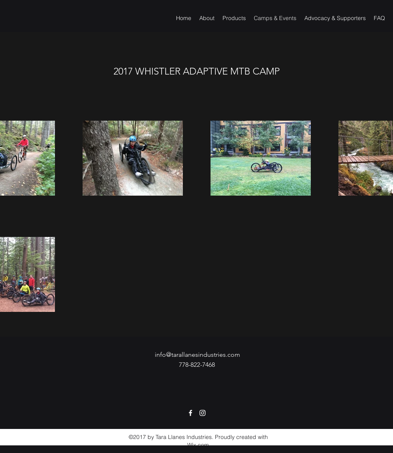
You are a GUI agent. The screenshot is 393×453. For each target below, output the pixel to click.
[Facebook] (190, 413)
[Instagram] (203, 413)
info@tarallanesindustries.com (197, 354)
